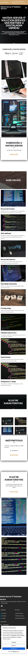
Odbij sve (13, 645)
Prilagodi (13, 642)
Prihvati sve (14, 648)
